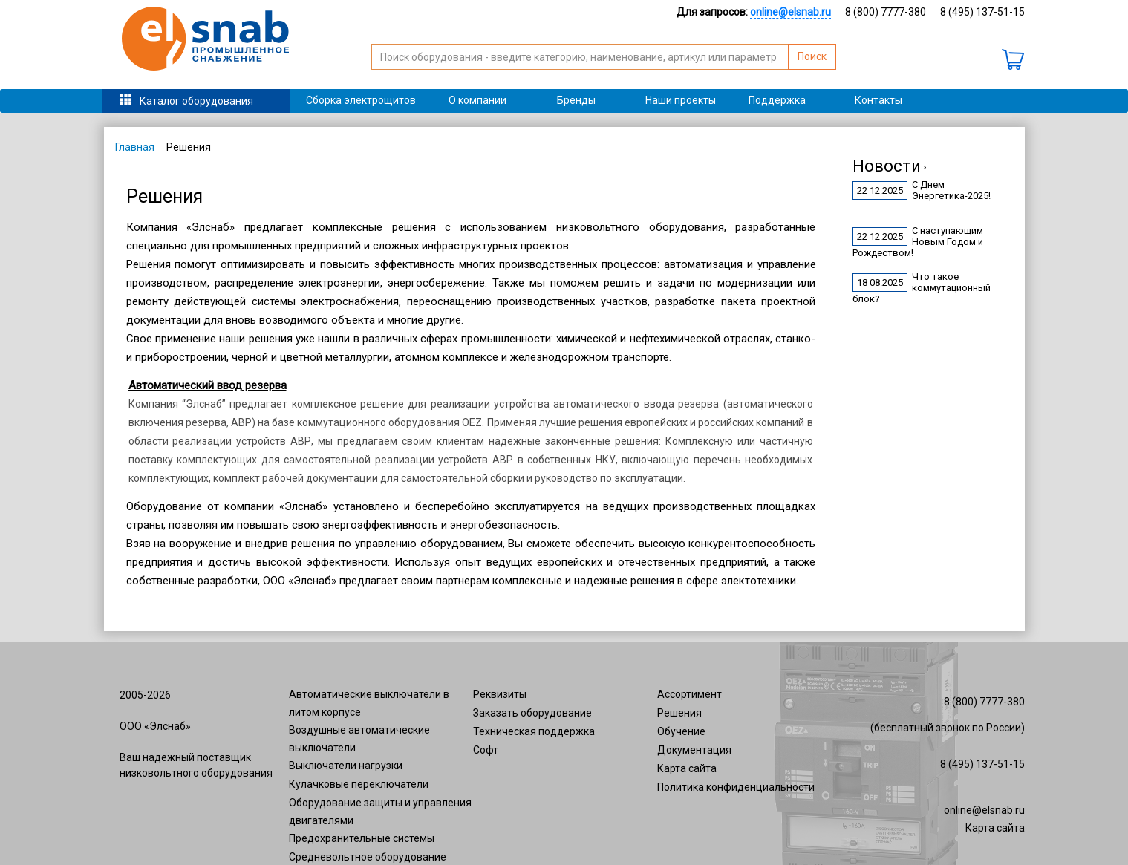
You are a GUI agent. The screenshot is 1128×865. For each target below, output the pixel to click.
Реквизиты (499, 694)
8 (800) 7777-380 (885, 12)
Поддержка (777, 100)
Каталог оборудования (196, 101)
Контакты (878, 100)
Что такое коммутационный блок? (921, 287)
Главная (134, 147)
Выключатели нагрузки (345, 765)
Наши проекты (680, 100)
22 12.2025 (880, 190)
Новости (889, 166)
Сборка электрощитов (361, 100)
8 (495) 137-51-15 (982, 12)
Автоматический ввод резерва (207, 385)
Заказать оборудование (532, 713)
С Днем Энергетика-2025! (951, 190)
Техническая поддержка (534, 731)
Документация (694, 750)
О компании (477, 100)
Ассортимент (689, 694)
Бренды (576, 100)
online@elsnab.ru (984, 810)
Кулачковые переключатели (358, 784)
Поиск (812, 56)
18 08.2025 (880, 282)
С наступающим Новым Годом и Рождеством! (917, 241)
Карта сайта (687, 768)
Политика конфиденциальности (736, 787)
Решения (679, 713)
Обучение (681, 731)
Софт (485, 750)
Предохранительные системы (361, 838)
